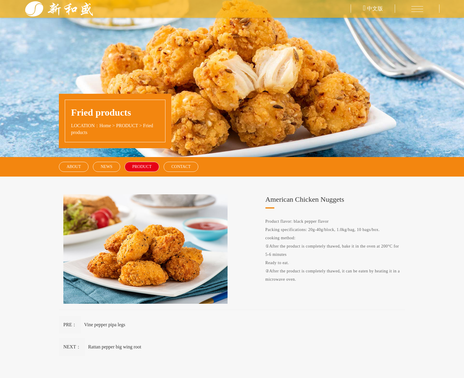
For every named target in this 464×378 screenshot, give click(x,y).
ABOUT (74, 166)
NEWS (106, 166)
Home (105, 125)
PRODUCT (127, 125)
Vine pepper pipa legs (104, 324)
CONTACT (181, 166)
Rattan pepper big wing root (114, 346)
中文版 (373, 9)
